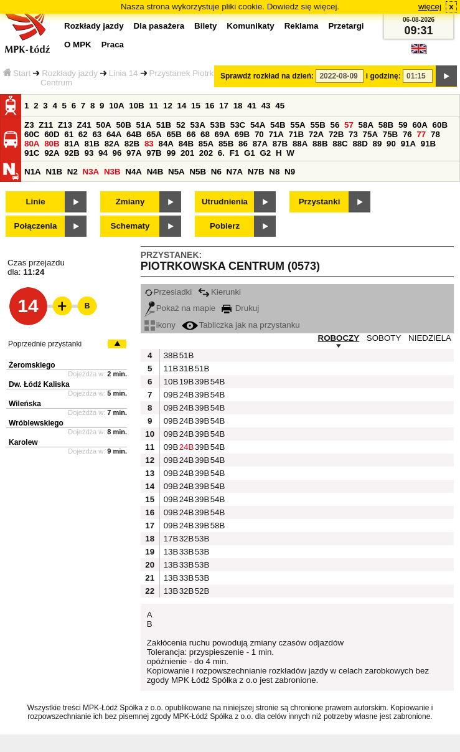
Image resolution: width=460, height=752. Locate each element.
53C (237, 125)
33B (185, 551)
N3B (112, 171)
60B (440, 125)
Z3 (29, 125)
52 (180, 125)
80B (51, 143)
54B (277, 125)
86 (243, 143)
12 (167, 105)
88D (359, 143)
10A (116, 105)
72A (316, 134)
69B (242, 134)
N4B (155, 171)
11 (153, 105)
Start (17, 73)
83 (149, 143)
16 (210, 105)
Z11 (46, 125)
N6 (216, 171)
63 (96, 134)
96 (117, 153)
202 (206, 153)
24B (185, 394)
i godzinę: (383, 76)
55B (317, 125)
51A (143, 125)
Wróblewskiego (36, 423)
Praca (112, 44)
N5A (176, 171)
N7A (235, 171)
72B (336, 134)
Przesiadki (168, 292)
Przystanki (319, 201)
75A (370, 134)
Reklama (301, 26)
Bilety (205, 26)
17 (223, 105)
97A (133, 153)
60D (51, 134)
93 (88, 153)
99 (171, 153)
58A (366, 125)
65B (173, 134)
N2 (72, 171)
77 (421, 134)
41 (251, 105)
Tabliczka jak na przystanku (241, 325)
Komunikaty (250, 26)
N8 (274, 171)
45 (279, 105)
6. (221, 153)
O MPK (78, 44)
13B (170, 551)
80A (31, 143)
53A (197, 125)
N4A (133, 171)
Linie (35, 201)
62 (83, 134)
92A (51, 153)
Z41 (84, 125)
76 (407, 134)
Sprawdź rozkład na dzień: (267, 76)
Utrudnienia (225, 201)
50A (103, 125)
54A (257, 125)
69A (222, 134)
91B (428, 143)
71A (275, 134)
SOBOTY (384, 338)
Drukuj (240, 308)
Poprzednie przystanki (45, 344)
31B (185, 368)
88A (300, 143)
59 (403, 125)
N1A (32, 171)
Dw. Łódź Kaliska (39, 384)
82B (131, 143)
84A (165, 143)
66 (191, 134)
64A (113, 134)
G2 (265, 153)
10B (136, 105)
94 (103, 153)
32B (185, 538)
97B (153, 153)
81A (71, 143)
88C (339, 143)
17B (170, 538)
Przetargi (346, 26)
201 (187, 153)
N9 (289, 171)
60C (31, 134)
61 (68, 134)
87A (260, 143)
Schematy (130, 226)
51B (163, 125)
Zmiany (130, 201)
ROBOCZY (339, 338)
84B (186, 143)
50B (123, 125)
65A (153, 134)
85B (225, 143)
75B (390, 134)
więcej (429, 6)
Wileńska (25, 403)
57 (349, 125)
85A (206, 143)
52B (201, 591)
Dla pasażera (159, 26)
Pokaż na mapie (180, 308)
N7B (256, 171)
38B (170, 355)
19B (185, 381)
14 (182, 105)
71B (296, 134)
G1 (249, 153)
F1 (235, 153)
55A (297, 125)
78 (435, 134)
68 (205, 134)
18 (238, 105)
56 (335, 125)
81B (91, 143)
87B (280, 143)
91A (408, 143)
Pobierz (225, 226)
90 (391, 143)
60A (419, 125)
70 (259, 134)
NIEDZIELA (429, 338)
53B (217, 125)
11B (170, 368)
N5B (197, 171)
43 (266, 105)
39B (201, 381)
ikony (160, 325)
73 (353, 134)
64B (133, 134)
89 (377, 143)
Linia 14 (123, 73)
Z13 (65, 125)
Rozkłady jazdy (70, 73)
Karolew (23, 442)
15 (195, 105)
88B (319, 143)
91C (31, 153)
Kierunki (219, 292)
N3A (91, 171)
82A (112, 143)
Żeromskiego (32, 365)
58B (385, 125)
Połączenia (35, 226)
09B (170, 394)
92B (71, 153)
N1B (53, 171)
